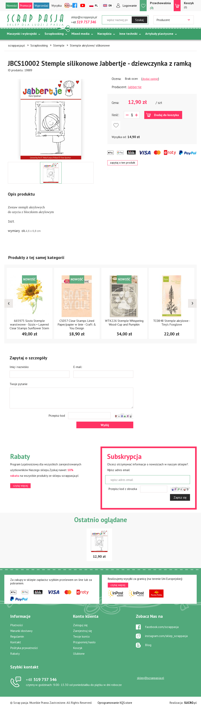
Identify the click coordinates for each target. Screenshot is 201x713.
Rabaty (15, 653)
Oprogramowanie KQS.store (115, 703)
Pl (96, 5)
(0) (189, 5)
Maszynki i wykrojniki (22, 34)
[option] (51, 117)
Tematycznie (16, 43)
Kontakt (15, 642)
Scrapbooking (54, 34)
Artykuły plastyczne (159, 34)
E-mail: (77, 367)
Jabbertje (135, 87)
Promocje (25, 5)
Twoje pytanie (18, 384)
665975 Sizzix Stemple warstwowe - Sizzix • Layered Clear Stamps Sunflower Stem (29, 324)
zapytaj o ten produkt (122, 162)
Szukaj (139, 20)
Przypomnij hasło (84, 642)
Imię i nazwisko (19, 367)
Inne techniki (128, 34)
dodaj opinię (150, 79)
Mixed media (80, 34)
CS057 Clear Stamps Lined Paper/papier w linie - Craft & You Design (77, 324)
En (110, 5)
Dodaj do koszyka (166, 115)
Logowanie (129, 5)
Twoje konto (81, 636)
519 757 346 (41, 679)
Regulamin (17, 636)
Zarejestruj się (82, 631)
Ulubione (79, 653)
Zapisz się (180, 497)
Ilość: (115, 115)
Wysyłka (56, 5)
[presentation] (8, 303)
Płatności (16, 625)
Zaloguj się (80, 625)
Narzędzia (104, 34)
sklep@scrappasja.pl (84, 17)
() (160, 5)
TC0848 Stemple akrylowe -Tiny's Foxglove (171, 322)
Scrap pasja (35, 20)
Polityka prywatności (24, 648)
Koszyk (77, 648)
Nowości (12, 5)
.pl (190, 703)
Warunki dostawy (21, 631)
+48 (83, 22)
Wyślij (105, 425)
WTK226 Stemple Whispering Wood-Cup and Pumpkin (124, 322)
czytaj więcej (20, 485)
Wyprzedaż (41, 5)
